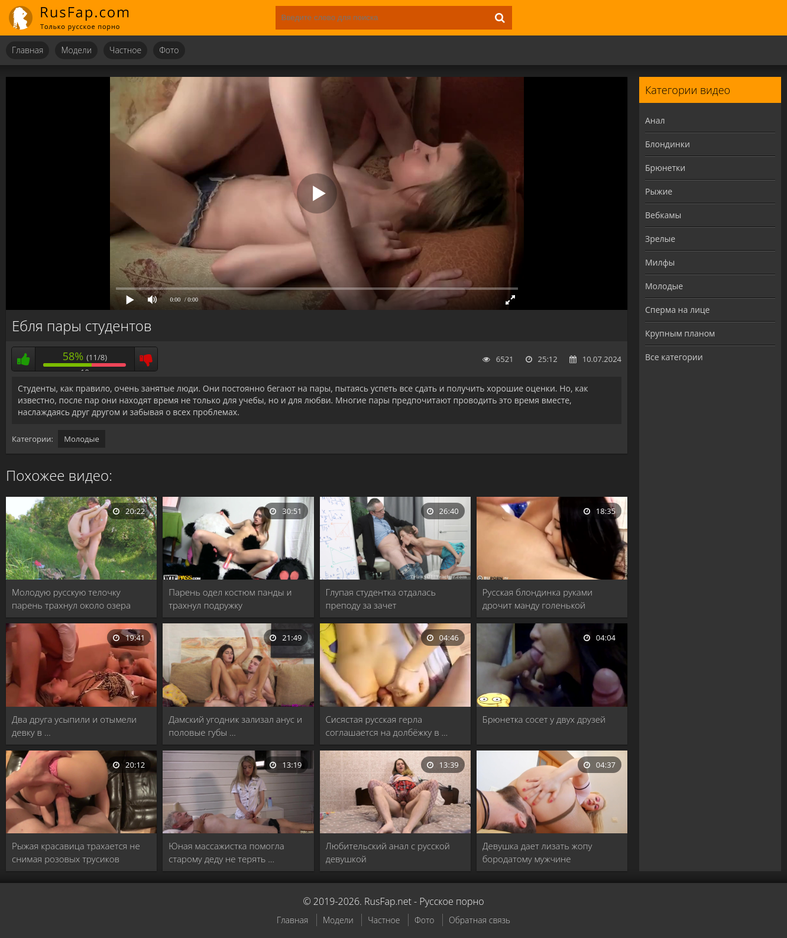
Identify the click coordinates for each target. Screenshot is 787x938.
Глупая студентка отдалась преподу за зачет (381, 598)
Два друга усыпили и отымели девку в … (74, 725)
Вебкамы (663, 215)
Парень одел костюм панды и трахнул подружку (230, 598)
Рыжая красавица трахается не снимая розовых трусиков (76, 852)
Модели (76, 50)
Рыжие (658, 191)
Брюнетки (665, 167)
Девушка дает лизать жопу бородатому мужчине (537, 852)
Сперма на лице (677, 309)
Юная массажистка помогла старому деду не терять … (226, 852)
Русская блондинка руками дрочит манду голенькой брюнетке (537, 599)
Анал (655, 120)
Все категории (674, 357)
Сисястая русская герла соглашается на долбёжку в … (387, 725)
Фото (169, 50)
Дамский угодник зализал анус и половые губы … (235, 725)
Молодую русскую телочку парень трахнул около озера (71, 598)
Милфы (660, 262)
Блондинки (667, 144)
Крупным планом (680, 333)
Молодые (81, 439)
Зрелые (660, 238)
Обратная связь (479, 920)
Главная (27, 50)
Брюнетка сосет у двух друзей (543, 719)
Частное (125, 50)
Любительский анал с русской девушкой (388, 852)
